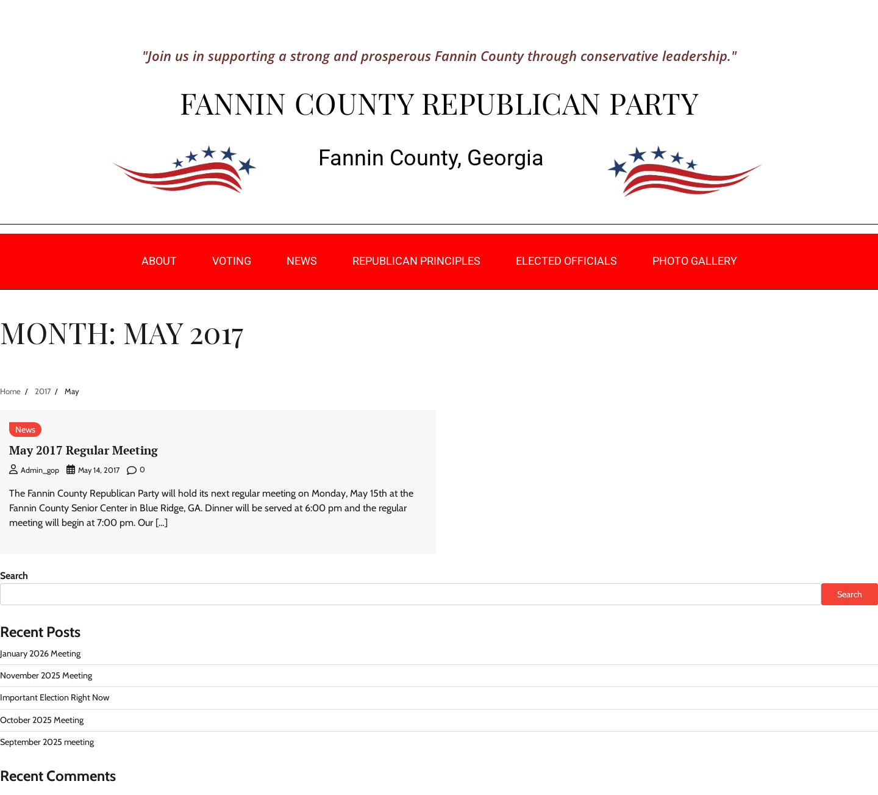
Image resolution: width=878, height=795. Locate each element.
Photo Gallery (694, 260)
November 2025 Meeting (46, 675)
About (159, 260)
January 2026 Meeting (40, 653)
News (302, 260)
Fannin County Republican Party (439, 102)
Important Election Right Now (54, 697)
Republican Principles (416, 260)
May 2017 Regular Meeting (83, 450)
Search (14, 575)
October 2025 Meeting (42, 719)
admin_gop (34, 470)
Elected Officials (566, 260)
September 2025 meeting (47, 741)
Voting (231, 260)
